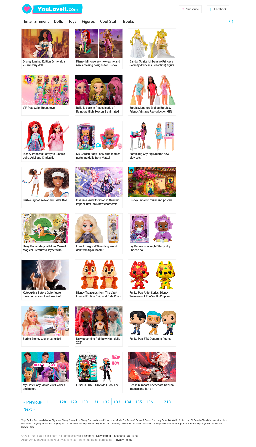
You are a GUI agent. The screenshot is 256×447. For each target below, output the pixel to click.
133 (116, 401)
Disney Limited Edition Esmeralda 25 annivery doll (44, 63)
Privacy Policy (123, 440)
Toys (72, 21)
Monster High (80, 423)
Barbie (30, 420)
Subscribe (192, 9)
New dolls (141, 423)
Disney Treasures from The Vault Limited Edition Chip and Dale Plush (98, 294)
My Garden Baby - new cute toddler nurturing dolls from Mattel (98, 156)
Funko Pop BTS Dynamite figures (150, 339)
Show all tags (27, 426)
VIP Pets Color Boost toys (39, 108)
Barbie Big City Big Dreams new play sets (149, 156)
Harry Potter (162, 420)
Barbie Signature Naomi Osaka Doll (45, 200)
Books (128, 21)
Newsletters (103, 436)
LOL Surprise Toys (198, 420)
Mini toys (211, 420)
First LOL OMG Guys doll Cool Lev (97, 385)
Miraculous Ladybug (31, 423)
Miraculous (222, 420)
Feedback (88, 436)
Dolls (58, 21)
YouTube (132, 436)
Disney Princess (88, 420)
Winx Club (217, 423)
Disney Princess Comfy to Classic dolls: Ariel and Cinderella (44, 156)
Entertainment (36, 21)
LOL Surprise (183, 420)
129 (73, 401)
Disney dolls (74, 420)
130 (84, 401)
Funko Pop (150, 420)
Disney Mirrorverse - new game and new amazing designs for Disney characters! (98, 63)
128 (62, 401)
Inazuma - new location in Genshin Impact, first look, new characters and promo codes (97, 202)
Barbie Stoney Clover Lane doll (42, 339)
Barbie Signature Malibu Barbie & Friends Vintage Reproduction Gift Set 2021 (150, 109)
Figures (88, 21)
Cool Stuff (109, 21)
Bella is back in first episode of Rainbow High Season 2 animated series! (97, 109)
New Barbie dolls (129, 423)
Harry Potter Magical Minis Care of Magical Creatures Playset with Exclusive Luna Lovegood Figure (44, 248)
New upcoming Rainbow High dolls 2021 (98, 340)
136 (149, 401)
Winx (209, 423)
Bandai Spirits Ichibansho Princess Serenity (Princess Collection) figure (151, 63)
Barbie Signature (53, 420)
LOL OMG (172, 420)
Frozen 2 (140, 420)
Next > (28, 409)
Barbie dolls (39, 420)
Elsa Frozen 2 (128, 420)
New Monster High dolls (175, 423)
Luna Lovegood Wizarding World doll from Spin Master (96, 248)
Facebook (220, 9)
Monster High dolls (97, 423)
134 (127, 401)
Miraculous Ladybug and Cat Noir (57, 423)
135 (138, 401)
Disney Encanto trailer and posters (150, 200)
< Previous (32, 402)
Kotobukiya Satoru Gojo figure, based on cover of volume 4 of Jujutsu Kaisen (42, 294)
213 (167, 401)
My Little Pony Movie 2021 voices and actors (44, 387)
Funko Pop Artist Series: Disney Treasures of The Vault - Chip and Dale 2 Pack (150, 294)
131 (95, 401)
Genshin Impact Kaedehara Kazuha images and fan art (151, 387)
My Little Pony (113, 423)
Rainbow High (194, 423)
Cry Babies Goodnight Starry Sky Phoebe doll (149, 248)
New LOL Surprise (155, 423)
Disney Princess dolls (106, 420)
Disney (65, 420)
